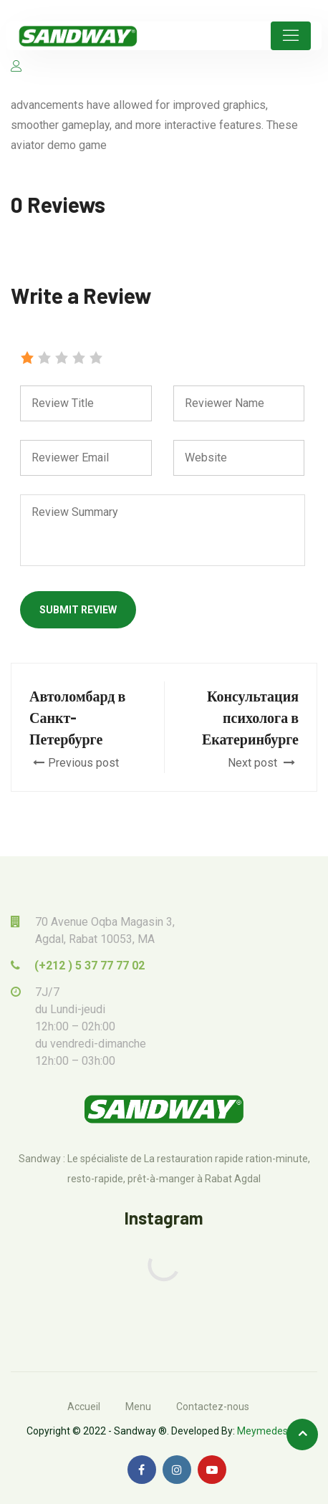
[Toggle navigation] (291, 35)
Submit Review (78, 610)
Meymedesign (269, 1431)
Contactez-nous (212, 1406)
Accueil (83, 1406)
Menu (138, 1406)
